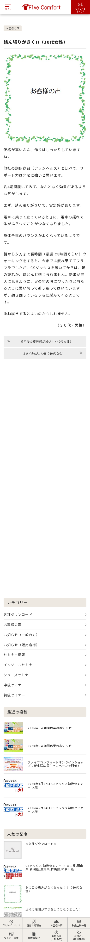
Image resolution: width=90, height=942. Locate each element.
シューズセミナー (18, 674)
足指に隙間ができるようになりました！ (53, 909)
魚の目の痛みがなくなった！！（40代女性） (53, 889)
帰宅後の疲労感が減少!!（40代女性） (40, 340)
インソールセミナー (20, 664)
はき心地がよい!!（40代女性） (53, 352)
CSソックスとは (11, 923)
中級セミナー (14, 684)
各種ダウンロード (18, 614)
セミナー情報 (11, 935)
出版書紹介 (34, 935)
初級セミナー (14, 695)
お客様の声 (56, 923)
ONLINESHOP (80, 7)
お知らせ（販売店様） (22, 644)
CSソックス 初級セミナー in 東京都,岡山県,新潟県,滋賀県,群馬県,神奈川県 (54, 867)
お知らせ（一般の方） (22, 634)
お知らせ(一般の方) (56, 935)
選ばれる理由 (34, 923)
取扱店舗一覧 (79, 923)
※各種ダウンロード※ (41, 844)
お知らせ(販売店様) (79, 935)
